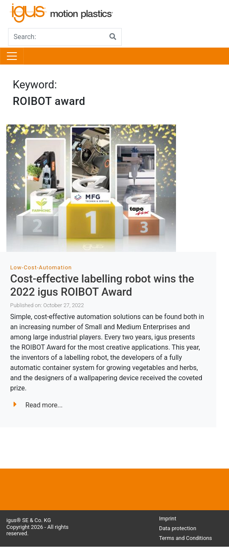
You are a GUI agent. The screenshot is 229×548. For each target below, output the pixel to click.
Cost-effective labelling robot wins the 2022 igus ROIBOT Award (102, 285)
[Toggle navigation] (12, 56)
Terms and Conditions (185, 538)
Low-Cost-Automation (41, 267)
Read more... (38, 405)
